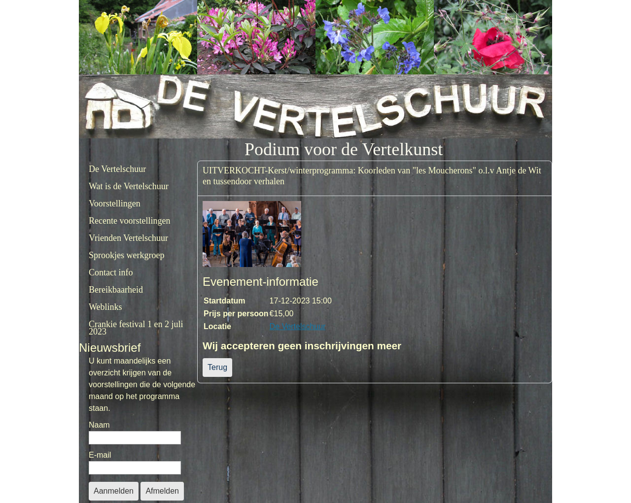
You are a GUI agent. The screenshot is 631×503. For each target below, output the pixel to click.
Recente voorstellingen (129, 221)
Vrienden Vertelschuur (128, 238)
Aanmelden (114, 491)
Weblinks (105, 307)
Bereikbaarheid (116, 290)
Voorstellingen (114, 203)
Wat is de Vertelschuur (129, 186)
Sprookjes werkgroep (126, 255)
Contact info (111, 272)
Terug (217, 367)
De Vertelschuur (117, 169)
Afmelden (162, 491)
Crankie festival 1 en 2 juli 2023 (136, 327)
